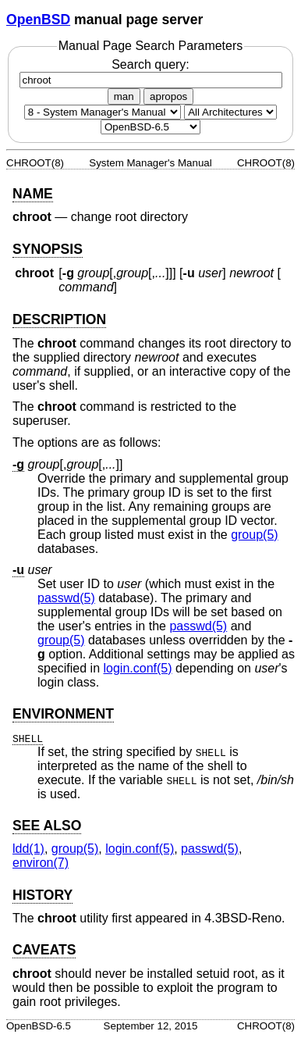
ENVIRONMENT (63, 714)
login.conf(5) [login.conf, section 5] (138, 668)
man (124, 96)
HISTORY (42, 895)
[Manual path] (150, 126)
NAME (32, 194)
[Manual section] (102, 112)
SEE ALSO (46, 825)
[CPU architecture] (230, 112)
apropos (168, 96)
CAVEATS (44, 950)
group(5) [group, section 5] (254, 534)
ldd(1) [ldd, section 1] (28, 848)
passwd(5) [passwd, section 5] (66, 598)
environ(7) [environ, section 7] (40, 862)
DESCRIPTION (59, 319)
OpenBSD (38, 19)
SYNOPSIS (47, 249)
